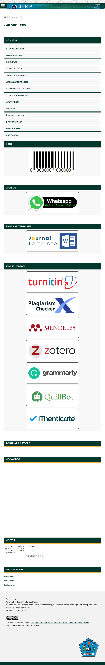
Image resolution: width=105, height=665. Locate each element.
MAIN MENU (12, 40)
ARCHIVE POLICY (14, 122)
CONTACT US (12, 135)
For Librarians (9, 585)
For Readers (9, 576)
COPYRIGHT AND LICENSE (18, 95)
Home (7, 17)
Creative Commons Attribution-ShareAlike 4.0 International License (60, 622)
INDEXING (11, 109)
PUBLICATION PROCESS (17, 82)
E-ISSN (9, 144)
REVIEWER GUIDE (14, 69)
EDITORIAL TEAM (14, 56)
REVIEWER (11, 62)
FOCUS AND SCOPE (15, 49)
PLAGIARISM (12, 102)
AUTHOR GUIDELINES (16, 115)
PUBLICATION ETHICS (16, 75)
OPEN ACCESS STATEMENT (18, 89)
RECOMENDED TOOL (15, 266)
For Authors (9, 581)
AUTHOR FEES (13, 129)
